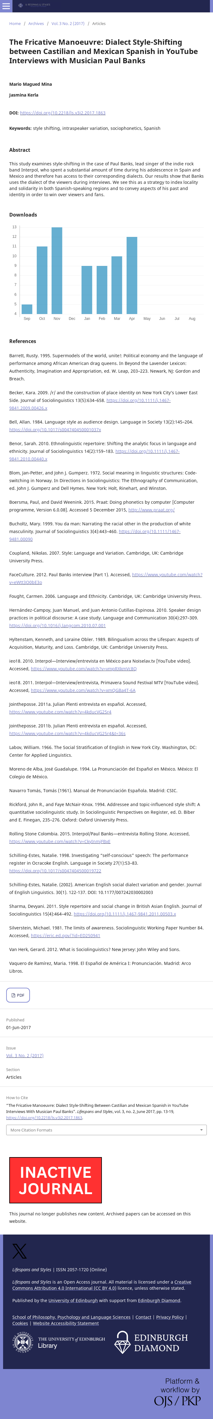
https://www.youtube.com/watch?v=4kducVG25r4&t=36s (67, 733)
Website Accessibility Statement (66, 1323)
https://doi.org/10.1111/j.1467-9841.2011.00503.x (125, 914)
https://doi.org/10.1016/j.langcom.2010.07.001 (57, 625)
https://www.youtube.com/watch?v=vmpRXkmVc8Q (84, 669)
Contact (143, 1317)
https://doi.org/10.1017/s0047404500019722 (55, 871)
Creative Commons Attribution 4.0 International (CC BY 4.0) (101, 1285)
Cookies (20, 1323)
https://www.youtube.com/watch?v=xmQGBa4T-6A (83, 690)
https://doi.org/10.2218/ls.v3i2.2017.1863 (63, 113)
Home (15, 23)
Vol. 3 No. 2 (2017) (68, 23)
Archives (36, 23)
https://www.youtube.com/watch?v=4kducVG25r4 (60, 712)
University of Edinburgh (73, 1300)
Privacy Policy (170, 1317)
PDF (20, 995)
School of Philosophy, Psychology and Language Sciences (71, 1317)
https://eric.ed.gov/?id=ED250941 (65, 935)
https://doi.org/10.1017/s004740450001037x (55, 429)
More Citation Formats (31, 1130)
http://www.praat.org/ (151, 510)
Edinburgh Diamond (159, 1300)
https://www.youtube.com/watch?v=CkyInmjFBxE (60, 841)
